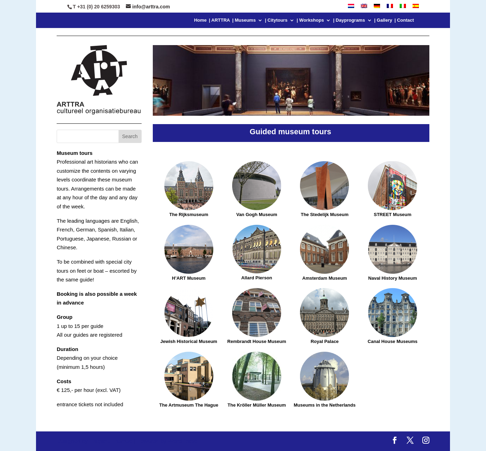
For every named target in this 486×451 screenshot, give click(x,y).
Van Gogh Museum (256, 214)
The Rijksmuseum (188, 189)
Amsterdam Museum (324, 278)
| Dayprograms (349, 20)
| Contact (404, 20)
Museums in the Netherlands (325, 405)
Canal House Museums (392, 341)
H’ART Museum (189, 278)
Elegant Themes (111, 441)
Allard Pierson (256, 277)
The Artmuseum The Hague (189, 405)
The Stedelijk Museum (325, 214)
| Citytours (276, 20)
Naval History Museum (392, 278)
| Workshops (310, 20)
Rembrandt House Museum (256, 341)
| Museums (244, 20)
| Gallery (383, 20)
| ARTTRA (219, 20)
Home (200, 20)
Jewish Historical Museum (188, 341)
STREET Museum (393, 214)
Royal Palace (324, 341)
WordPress (182, 441)
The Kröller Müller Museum (257, 405)
